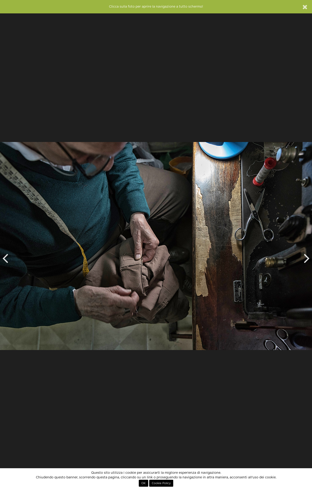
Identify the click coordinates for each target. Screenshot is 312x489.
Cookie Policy (161, 483)
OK (143, 483)
